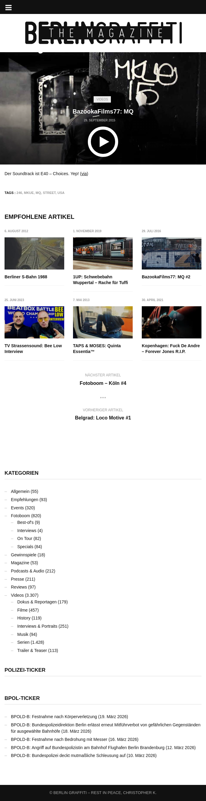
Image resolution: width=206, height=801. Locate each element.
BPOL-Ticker (22, 698)
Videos (102, 99)
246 (19, 193)
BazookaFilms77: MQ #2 (166, 276)
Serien (23, 642)
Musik (22, 634)
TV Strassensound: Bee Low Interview (33, 348)
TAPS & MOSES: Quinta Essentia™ (97, 348)
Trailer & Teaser (32, 650)
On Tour (24, 538)
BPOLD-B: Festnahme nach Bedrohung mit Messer (59, 739)
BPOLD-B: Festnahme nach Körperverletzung (54, 716)
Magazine (20, 562)
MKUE (29, 193)
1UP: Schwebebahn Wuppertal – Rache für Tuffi (100, 279)
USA (61, 193)
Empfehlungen (24, 499)
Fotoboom (20, 515)
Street (49, 193)
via (84, 173)
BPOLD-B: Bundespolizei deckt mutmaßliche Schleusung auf (68, 755)
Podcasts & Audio (27, 571)
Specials (25, 546)
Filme (22, 610)
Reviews (19, 587)
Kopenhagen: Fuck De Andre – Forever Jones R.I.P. (171, 348)
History (24, 618)
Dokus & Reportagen (37, 601)
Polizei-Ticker (25, 670)
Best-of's (25, 522)
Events (17, 507)
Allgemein (20, 491)
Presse (17, 579)
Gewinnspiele (23, 554)
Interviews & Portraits (37, 626)
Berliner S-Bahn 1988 (26, 276)
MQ (38, 193)
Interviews (26, 530)
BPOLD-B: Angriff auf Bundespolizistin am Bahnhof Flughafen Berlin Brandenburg (87, 747)
